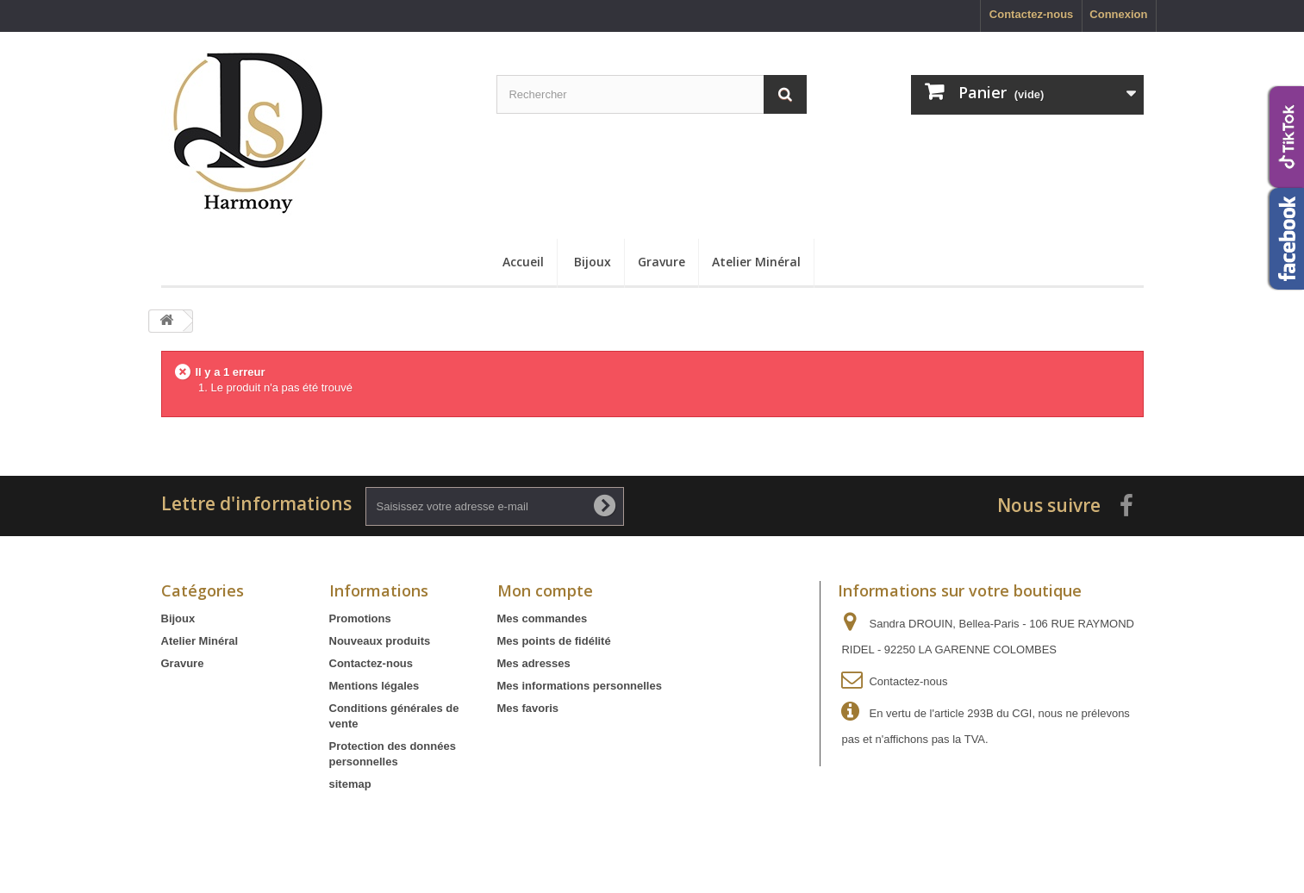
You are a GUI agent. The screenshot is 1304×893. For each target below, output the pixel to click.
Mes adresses (534, 663)
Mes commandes (542, 618)
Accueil (523, 261)
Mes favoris (528, 708)
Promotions (360, 618)
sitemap (350, 783)
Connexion (1118, 14)
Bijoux (592, 261)
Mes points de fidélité (554, 640)
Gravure (661, 261)
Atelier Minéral (756, 261)
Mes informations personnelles (579, 685)
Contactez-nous (1031, 14)
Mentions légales (374, 685)
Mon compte (545, 590)
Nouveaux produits (380, 640)
